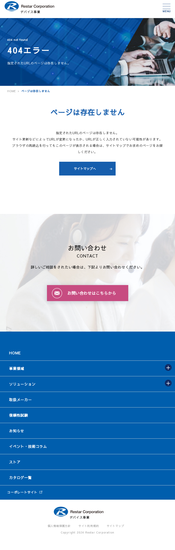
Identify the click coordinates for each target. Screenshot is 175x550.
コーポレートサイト (22, 492)
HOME (15, 352)
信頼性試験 (18, 415)
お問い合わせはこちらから (91, 293)
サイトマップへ (85, 168)
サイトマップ (115, 526)
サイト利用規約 (89, 526)
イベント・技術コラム (28, 446)
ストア (14, 461)
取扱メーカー (20, 399)
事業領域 (16, 368)
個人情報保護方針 (59, 526)
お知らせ (16, 430)
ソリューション (22, 383)
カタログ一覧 (20, 477)
